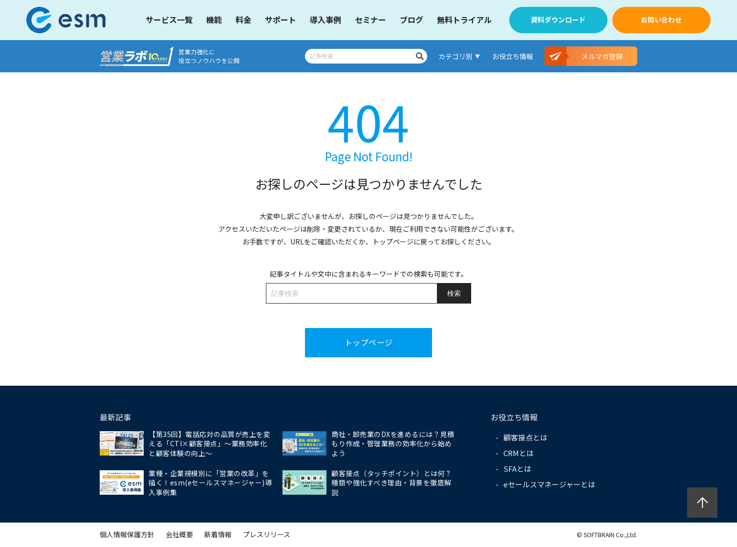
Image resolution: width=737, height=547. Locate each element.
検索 (419, 56)
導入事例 (325, 19)
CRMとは (518, 453)
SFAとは (517, 468)
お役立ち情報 (512, 56)
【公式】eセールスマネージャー (72, 20)
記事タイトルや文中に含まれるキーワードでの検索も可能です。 (369, 274)
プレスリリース (266, 534)
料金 (243, 19)
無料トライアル (464, 19)
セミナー (370, 19)
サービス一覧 (169, 19)
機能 (214, 19)
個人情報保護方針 (127, 534)
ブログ (411, 19)
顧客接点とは (525, 437)
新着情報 (218, 534)
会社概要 (179, 534)
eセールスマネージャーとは (549, 484)
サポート (280, 19)
